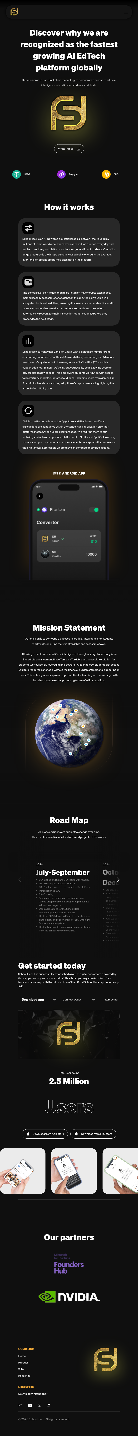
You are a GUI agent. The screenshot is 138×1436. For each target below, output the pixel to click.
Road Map (24, 1383)
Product (23, 1370)
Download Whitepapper (32, 1401)
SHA (21, 1376)
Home (22, 1363)
